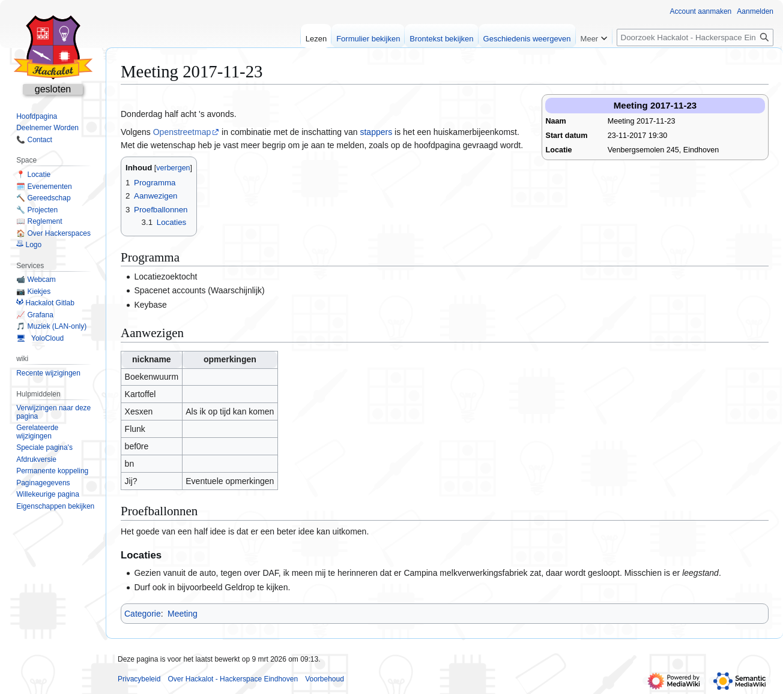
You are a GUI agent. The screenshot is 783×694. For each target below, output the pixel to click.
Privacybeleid (139, 679)
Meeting (183, 613)
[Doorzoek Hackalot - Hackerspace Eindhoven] (695, 37)
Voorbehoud (324, 679)
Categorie (142, 613)
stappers (376, 132)
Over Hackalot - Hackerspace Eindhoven (233, 679)
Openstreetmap (182, 132)
